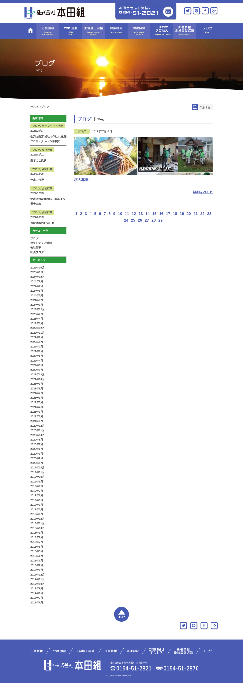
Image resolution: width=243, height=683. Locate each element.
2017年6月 (36, 602)
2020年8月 (36, 439)
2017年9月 (36, 588)
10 (120, 214)
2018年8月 (36, 537)
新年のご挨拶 (38, 160)
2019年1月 (36, 514)
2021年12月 (37, 374)
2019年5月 (36, 500)
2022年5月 (36, 355)
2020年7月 (36, 444)
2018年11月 (37, 523)
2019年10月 (37, 476)
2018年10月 (37, 528)
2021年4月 (36, 407)
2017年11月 (37, 579)
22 (202, 214)
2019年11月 (37, 472)
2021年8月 (36, 388)
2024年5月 (36, 295)
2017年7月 (36, 597)
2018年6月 (36, 546)
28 (153, 220)
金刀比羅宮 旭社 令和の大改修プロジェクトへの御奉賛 (48, 139)
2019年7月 (36, 490)
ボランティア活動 (41, 242)
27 (147, 220)
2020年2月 (36, 458)
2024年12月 (37, 276)
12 (134, 214)
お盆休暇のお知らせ (42, 222)
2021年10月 (37, 379)
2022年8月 (36, 341)
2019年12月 (37, 467)
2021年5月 (36, 402)
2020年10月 (37, 435)
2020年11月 (37, 430)
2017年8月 (36, 593)
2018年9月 (36, 532)
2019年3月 (36, 504)
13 (141, 214)
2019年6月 (36, 495)
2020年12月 (37, 425)
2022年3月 (36, 365)
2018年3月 (36, 560)
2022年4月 (36, 360)
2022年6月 (36, 351)
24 (126, 220)
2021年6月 (36, 397)
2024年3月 (36, 300)
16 (161, 214)
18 (175, 214)
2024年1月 (36, 304)
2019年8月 (36, 486)
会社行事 (35, 247)
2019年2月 (36, 509)
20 (189, 214)
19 (182, 214)
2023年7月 (36, 314)
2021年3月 (36, 411)
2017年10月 (37, 583)
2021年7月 (36, 393)
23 (209, 214)
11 (127, 214)
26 (140, 220)
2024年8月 (36, 281)
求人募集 (81, 180)
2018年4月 (36, 555)
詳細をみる (201, 192)
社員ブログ (37, 252)
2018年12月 (37, 518)
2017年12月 (37, 574)
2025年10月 (37, 267)
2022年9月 (36, 337)
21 (195, 214)
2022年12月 (37, 327)
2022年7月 (36, 346)
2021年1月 (36, 420)
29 (160, 220)
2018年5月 (36, 551)
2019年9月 (36, 481)
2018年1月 (36, 569)
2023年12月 (37, 309)
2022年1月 (36, 369)
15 (154, 214)
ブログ (34, 238)
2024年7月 (36, 286)
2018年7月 (36, 541)
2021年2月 (36, 416)
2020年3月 (36, 453)
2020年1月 (36, 462)
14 (147, 214)
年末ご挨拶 (37, 179)
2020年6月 (36, 448)
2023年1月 (36, 323)
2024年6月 (36, 290)
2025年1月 (36, 272)
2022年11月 (37, 332)
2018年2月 (36, 565)
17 (168, 214)
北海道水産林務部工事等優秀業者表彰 (47, 201)
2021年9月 (36, 383)
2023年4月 (36, 318)
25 (133, 220)
